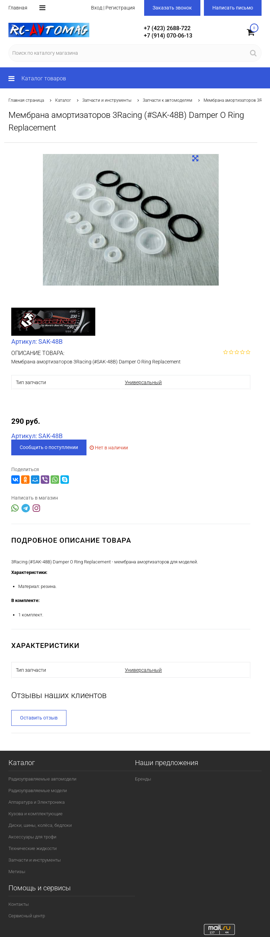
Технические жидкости (32, 848)
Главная (17, 8)
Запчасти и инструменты (106, 100)
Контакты (18, 904)
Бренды (143, 779)
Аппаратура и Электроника (36, 802)
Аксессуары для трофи (32, 836)
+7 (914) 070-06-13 (168, 35)
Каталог (63, 100)
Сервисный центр (26, 915)
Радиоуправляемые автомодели (42, 779)
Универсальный (143, 382)
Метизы (16, 871)
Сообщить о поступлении (49, 447)
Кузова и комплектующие (35, 813)
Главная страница (26, 100)
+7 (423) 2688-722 (167, 28)
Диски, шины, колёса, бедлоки (40, 825)
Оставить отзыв (39, 718)
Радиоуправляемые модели (37, 790)
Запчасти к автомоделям (167, 100)
